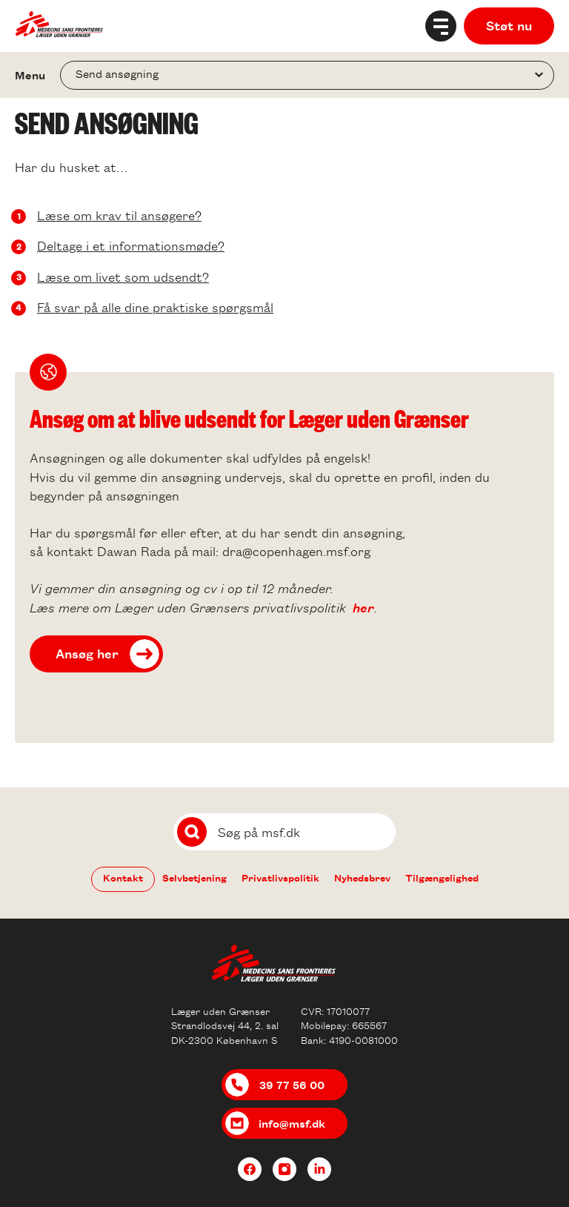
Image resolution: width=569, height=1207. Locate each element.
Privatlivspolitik (280, 877)
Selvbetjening (194, 877)
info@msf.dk (292, 1123)
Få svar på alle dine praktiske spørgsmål (155, 307)
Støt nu (509, 25)
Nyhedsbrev (362, 877)
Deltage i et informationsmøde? (130, 245)
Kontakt (123, 877)
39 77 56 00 (292, 1084)
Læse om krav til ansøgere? (119, 215)
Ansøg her (87, 653)
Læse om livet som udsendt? (123, 276)
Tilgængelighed (442, 877)
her (363, 607)
